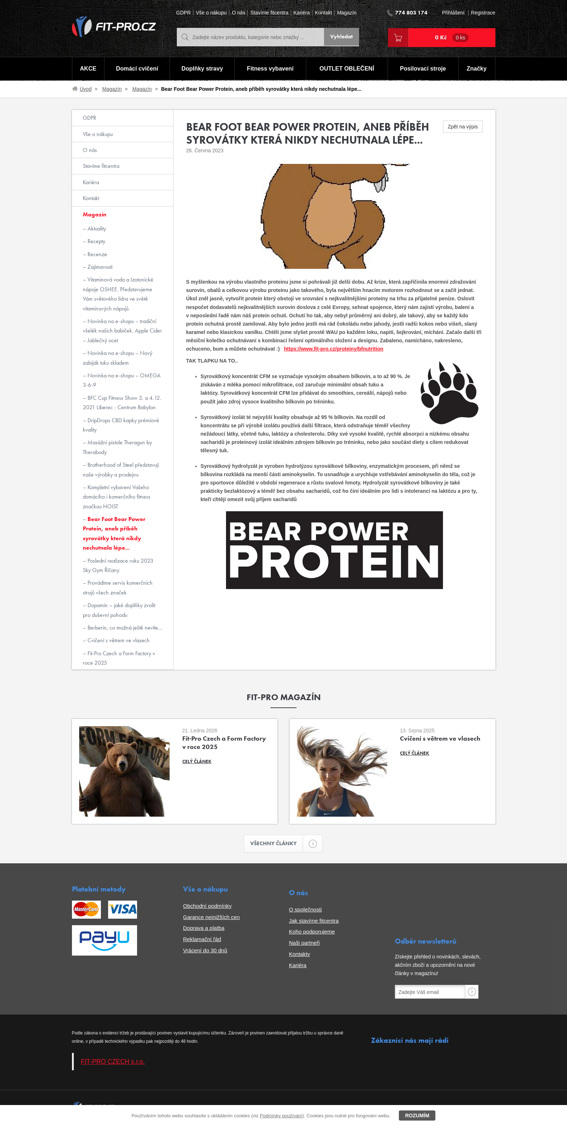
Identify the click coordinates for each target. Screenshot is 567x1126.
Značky (477, 69)
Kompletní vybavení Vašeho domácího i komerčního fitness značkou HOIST (116, 496)
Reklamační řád (202, 940)
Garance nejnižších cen (211, 917)
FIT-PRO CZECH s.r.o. (113, 1062)
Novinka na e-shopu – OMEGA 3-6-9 (122, 380)
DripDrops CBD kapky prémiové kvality (121, 424)
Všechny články (277, 844)
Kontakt (323, 13)
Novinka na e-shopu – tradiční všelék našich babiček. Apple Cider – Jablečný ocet (122, 330)
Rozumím (417, 1115)
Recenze (96, 254)
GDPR (183, 13)
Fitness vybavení (270, 69)
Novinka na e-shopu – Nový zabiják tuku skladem (117, 357)
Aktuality (96, 228)
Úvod (86, 89)
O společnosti (305, 910)
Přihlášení (453, 13)
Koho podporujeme (312, 932)
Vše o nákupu (211, 13)
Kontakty (299, 955)
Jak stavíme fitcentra (314, 921)
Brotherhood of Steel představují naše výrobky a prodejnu (121, 469)
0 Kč (452, 37)
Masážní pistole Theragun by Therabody (117, 447)
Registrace (483, 13)
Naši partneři (304, 943)
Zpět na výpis (463, 127)
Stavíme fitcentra (269, 13)
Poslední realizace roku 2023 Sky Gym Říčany (118, 565)
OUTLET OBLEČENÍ (347, 69)
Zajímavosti (99, 267)
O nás (238, 13)
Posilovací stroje (423, 69)
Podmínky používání (281, 1115)
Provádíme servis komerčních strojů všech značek (118, 587)
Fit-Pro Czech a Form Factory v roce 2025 (119, 657)
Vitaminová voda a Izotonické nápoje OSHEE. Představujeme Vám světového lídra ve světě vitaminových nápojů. (118, 294)
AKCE (88, 69)
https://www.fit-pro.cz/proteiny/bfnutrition (333, 349)
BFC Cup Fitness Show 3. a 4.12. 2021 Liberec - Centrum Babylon (122, 402)
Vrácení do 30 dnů (205, 951)
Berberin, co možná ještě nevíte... (124, 627)
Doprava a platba (203, 929)
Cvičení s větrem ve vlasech (118, 640)
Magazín (347, 13)
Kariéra (302, 13)
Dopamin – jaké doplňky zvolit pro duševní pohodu (119, 609)
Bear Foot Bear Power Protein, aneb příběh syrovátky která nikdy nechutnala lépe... (114, 533)
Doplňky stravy (202, 69)
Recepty (95, 241)
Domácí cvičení (136, 69)
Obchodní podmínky (207, 906)
